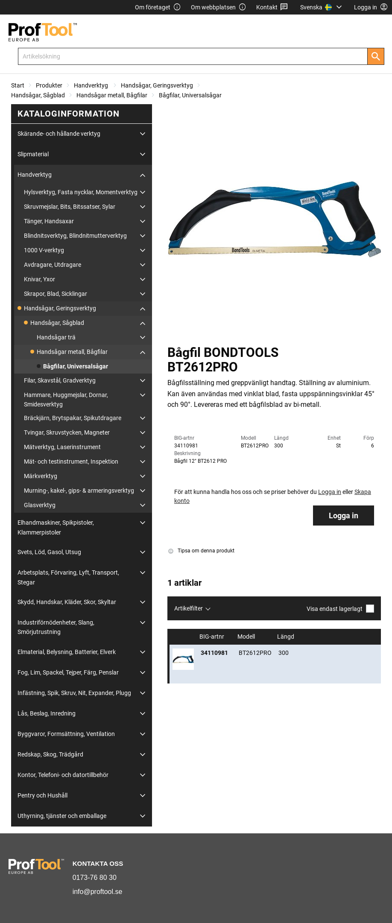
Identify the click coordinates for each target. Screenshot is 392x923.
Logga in (343, 515)
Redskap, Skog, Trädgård (50, 754)
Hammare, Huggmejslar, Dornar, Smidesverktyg (66, 399)
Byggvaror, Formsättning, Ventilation (66, 733)
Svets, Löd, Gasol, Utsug (49, 552)
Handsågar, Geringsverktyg (157, 85)
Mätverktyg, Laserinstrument (62, 447)
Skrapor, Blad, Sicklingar (55, 293)
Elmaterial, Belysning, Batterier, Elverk (67, 651)
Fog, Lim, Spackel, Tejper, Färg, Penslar (68, 672)
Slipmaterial (33, 154)
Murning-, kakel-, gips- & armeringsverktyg (79, 490)
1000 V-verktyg (44, 250)
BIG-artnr (212, 637)
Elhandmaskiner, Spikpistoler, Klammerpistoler (56, 527)
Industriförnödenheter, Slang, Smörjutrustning (56, 627)
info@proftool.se (98, 891)
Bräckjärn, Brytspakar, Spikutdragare (72, 418)
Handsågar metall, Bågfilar (111, 95)
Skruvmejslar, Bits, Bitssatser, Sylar (69, 206)
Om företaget (158, 7)
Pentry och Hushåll (42, 795)
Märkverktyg (40, 476)
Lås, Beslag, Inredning (47, 713)
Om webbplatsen (218, 7)
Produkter (49, 85)
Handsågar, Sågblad (38, 95)
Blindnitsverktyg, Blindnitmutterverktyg (75, 235)
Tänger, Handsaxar (49, 221)
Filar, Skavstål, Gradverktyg (60, 380)
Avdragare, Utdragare (52, 264)
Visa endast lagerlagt (340, 609)
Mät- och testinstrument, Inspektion (71, 461)
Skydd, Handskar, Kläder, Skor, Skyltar (67, 602)
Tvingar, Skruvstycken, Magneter (67, 432)
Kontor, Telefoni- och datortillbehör (63, 774)
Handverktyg (91, 85)
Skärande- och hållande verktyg (59, 133)
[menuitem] (322, 7)
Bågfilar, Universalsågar (190, 95)
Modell (246, 637)
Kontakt (272, 7)
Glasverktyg (40, 505)
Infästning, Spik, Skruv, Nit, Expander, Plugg (74, 692)
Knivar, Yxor (39, 279)
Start (17, 85)
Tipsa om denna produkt (201, 551)
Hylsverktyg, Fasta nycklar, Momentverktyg (80, 192)
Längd (286, 637)
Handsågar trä (56, 337)
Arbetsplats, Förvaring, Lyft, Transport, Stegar (68, 577)
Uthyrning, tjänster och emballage (62, 815)
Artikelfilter (188, 608)
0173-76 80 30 (95, 877)
